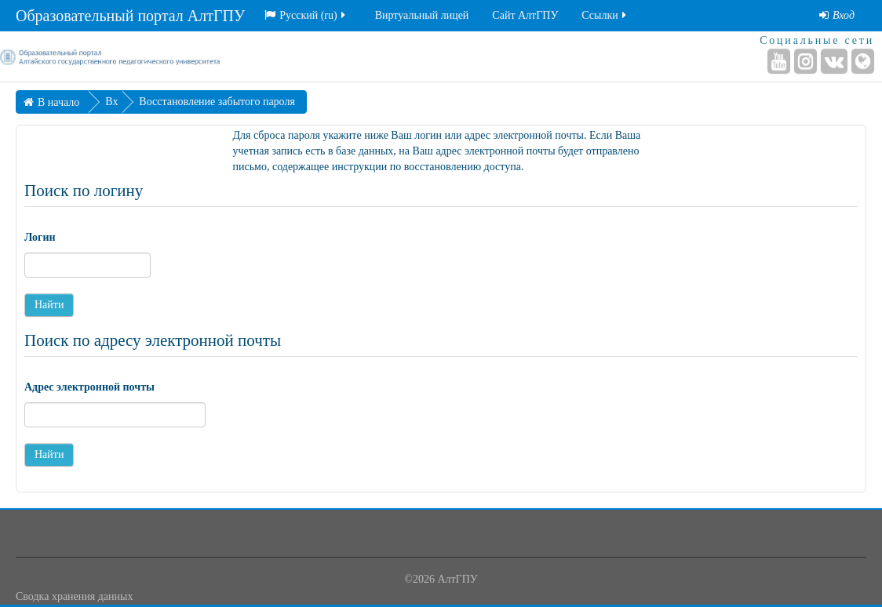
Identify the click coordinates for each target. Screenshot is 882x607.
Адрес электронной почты (89, 387)
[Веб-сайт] (862, 61)
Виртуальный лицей (422, 15)
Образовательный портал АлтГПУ (130, 15)
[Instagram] (805, 61)
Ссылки (604, 15)
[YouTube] (778, 61)
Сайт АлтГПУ (525, 15)
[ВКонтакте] (834, 61)
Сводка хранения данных (74, 596)
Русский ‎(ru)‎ (306, 15)
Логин (40, 237)
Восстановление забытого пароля (216, 101)
